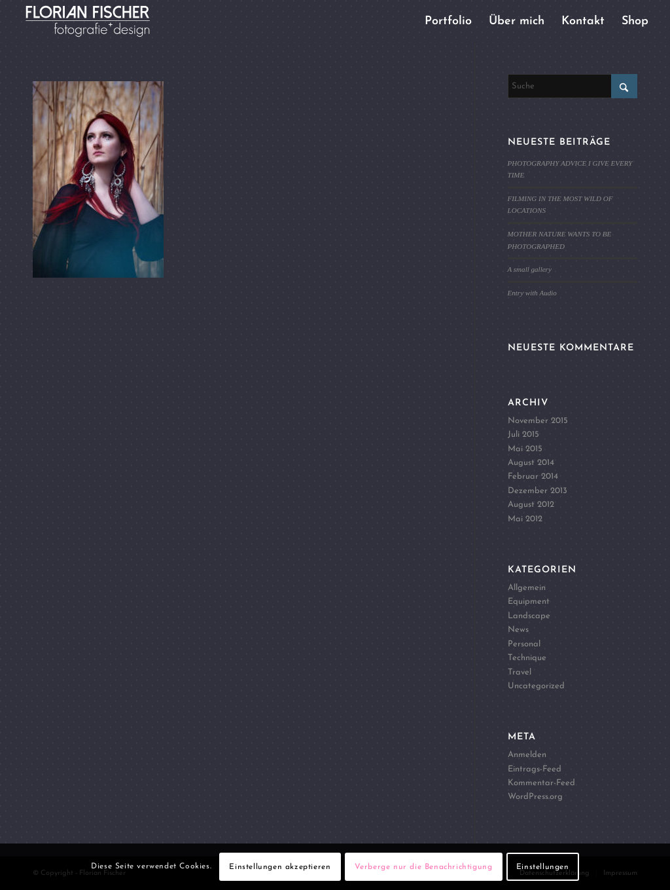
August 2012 (531, 504)
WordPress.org (535, 796)
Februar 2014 (533, 476)
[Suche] (572, 86)
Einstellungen (542, 867)
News (518, 629)
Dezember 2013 (537, 491)
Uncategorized (536, 686)
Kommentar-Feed (541, 783)
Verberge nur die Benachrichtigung (424, 867)
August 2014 (531, 462)
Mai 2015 (525, 449)
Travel (519, 672)
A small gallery (530, 269)
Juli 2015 (523, 434)
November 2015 (538, 421)
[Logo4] (98, 21)
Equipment (529, 601)
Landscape (529, 616)
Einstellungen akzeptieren (279, 867)
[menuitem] (448, 21)
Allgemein (527, 588)
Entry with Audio (532, 293)
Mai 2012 (525, 519)
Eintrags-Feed (534, 769)
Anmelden (527, 755)
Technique (527, 658)
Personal (524, 644)
